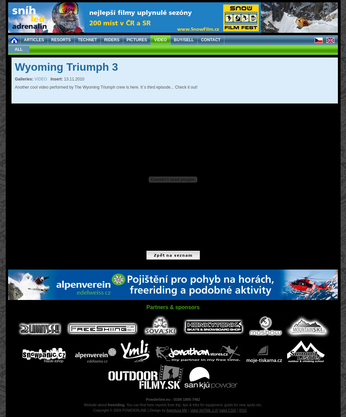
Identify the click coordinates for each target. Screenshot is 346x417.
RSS (243, 410)
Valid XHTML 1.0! (204, 410)
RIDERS (111, 40)
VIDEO (160, 40)
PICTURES (137, 40)
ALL (19, 49)
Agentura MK (176, 410)
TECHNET (87, 40)
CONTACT (211, 40)
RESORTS (61, 40)
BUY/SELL (184, 40)
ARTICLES (34, 40)
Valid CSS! (228, 410)
